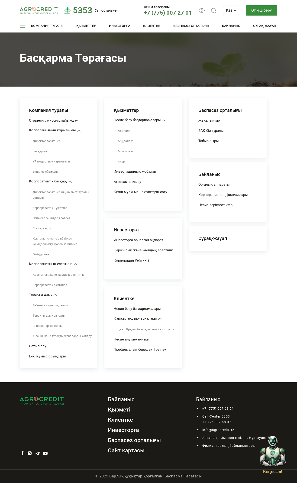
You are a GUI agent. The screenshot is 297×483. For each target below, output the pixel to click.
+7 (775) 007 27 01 (168, 13)
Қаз (231, 10)
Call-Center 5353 (216, 416)
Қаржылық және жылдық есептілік (58, 274)
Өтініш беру (261, 10)
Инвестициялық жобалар (135, 171)
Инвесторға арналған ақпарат (138, 240)
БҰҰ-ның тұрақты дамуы (50, 305)
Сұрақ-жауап (264, 26)
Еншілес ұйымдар (45, 171)
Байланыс (231, 26)
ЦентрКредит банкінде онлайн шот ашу (145, 329)
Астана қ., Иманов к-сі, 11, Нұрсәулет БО (237, 438)
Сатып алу (37, 346)
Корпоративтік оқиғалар (50, 285)
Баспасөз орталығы (191, 26)
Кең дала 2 (125, 141)
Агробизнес (125, 151)
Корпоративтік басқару (48, 181)
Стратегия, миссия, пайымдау (53, 120)
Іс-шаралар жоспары (47, 325)
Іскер (121, 161)
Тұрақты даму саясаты (49, 315)
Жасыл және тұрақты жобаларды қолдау (62, 336)
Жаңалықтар (209, 120)
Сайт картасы (126, 450)
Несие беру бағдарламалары (137, 120)
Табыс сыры (208, 141)
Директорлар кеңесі (47, 141)
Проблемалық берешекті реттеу (140, 349)
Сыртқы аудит (43, 228)
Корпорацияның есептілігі (51, 264)
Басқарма (40, 151)
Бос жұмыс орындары (47, 356)
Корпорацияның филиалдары (223, 195)
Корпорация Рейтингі (131, 260)
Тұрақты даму (40, 294)
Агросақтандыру (127, 182)
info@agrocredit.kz (218, 430)
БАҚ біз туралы (211, 131)
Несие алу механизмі (131, 339)
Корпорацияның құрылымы (52, 130)
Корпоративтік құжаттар (50, 208)
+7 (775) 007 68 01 (218, 408)
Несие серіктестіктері (215, 205)
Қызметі (119, 409)
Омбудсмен (41, 254)
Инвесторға (119, 26)
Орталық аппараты (214, 184)
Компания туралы (47, 26)
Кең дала (123, 131)
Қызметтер (86, 26)
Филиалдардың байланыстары (229, 445)
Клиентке (151, 26)
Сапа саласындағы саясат (51, 218)
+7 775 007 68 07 (216, 422)
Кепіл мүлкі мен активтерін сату (140, 192)
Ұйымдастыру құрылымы (51, 161)
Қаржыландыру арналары (135, 318)
